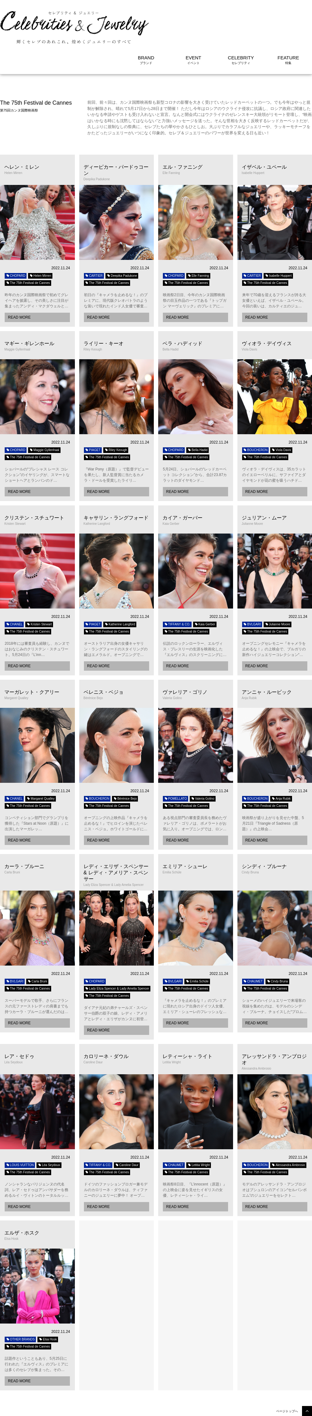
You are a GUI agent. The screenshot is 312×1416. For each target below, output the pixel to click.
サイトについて (301, 1408)
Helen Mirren (40, 237)
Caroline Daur (127, 1127)
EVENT (193, 19)
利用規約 (275, 1408)
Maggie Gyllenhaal (44, 412)
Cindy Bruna (277, 943)
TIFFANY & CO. (177, 586)
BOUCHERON (255, 412)
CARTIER (94, 237)
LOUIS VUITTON (20, 1127)
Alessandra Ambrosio (288, 1127)
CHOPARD (15, 237)
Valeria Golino (202, 760)
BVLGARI (252, 586)
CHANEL (14, 586)
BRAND (146, 19)
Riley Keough (116, 412)
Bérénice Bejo (125, 760)
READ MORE (19, 279)
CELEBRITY (241, 19)
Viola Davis (281, 412)
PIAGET (93, 412)
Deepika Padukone (122, 237)
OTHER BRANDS (20, 1301)
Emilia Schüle (197, 943)
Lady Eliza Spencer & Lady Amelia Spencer (117, 950)
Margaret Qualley (41, 760)
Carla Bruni (37, 943)
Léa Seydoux (49, 1127)
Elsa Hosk (48, 1301)
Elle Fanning (198, 237)
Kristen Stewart (39, 586)
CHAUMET (253, 943)
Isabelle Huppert (278, 237)
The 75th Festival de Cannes (28, 244)
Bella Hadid (197, 412)
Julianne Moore (277, 586)
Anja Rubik (280, 760)
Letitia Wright (199, 1127)
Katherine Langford (120, 586)
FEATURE (288, 19)
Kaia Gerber (204, 586)
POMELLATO (175, 760)
